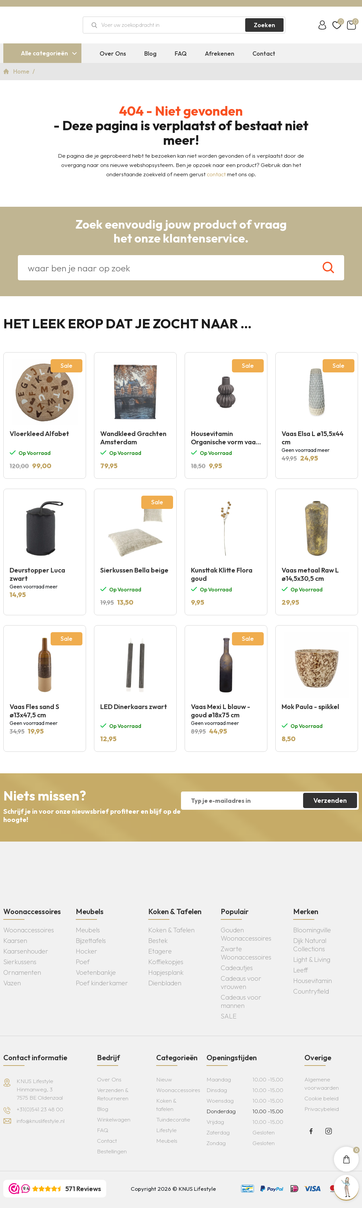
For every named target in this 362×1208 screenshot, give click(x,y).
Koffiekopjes (165, 962)
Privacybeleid (321, 1108)
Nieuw (164, 1079)
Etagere (160, 951)
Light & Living (311, 959)
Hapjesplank (166, 972)
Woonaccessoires (28, 930)
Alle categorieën (44, 53)
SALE (229, 1016)
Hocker (86, 951)
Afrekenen (219, 53)
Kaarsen (15, 940)
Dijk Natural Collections (309, 944)
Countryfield (311, 991)
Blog (150, 53)
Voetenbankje (96, 972)
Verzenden (330, 800)
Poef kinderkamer (102, 983)
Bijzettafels (91, 940)
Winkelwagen (113, 1119)
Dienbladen (164, 983)
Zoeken (264, 25)
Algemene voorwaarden (321, 1083)
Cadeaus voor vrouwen (241, 982)
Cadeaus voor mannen (241, 1001)
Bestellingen (112, 1151)
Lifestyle (166, 1129)
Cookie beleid (321, 1098)
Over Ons (113, 53)
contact (216, 174)
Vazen (12, 983)
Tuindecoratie (173, 1119)
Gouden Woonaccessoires (246, 934)
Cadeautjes (237, 967)
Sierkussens (19, 962)
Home (22, 71)
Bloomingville (312, 930)
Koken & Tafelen (171, 930)
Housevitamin (312, 980)
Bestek (158, 940)
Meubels (88, 930)
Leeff (300, 970)
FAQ (181, 53)
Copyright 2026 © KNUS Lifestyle (173, 1188)
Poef (83, 962)
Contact (263, 53)
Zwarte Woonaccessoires (246, 953)
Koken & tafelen (166, 1104)
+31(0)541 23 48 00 (40, 1109)
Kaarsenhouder (25, 951)
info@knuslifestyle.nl (41, 1120)
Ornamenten (22, 972)
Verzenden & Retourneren (112, 1094)
